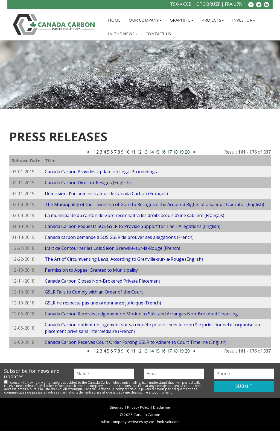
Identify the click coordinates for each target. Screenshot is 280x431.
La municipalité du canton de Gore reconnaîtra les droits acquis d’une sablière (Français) (134, 215)
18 (175, 152)
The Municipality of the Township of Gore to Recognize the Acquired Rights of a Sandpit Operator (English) (154, 204)
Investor (243, 20)
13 (145, 152)
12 (139, 152)
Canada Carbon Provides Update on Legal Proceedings (101, 172)
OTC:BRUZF (208, 4)
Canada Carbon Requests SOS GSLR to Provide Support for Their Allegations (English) (132, 226)
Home (114, 20)
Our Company (145, 20)
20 (187, 152)
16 (163, 152)
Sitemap (117, 407)
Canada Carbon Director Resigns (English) (88, 183)
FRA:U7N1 (235, 4)
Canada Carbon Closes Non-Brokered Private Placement (102, 281)
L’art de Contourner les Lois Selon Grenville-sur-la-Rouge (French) (112, 248)
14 (151, 152)
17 (169, 152)
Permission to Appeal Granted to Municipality (91, 270)
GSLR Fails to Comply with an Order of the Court (94, 292)
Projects (213, 20)
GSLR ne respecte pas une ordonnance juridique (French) (103, 303)
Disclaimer (161, 407)
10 (127, 152)
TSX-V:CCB (181, 4)
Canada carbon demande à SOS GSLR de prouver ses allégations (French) (119, 237)
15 (157, 152)
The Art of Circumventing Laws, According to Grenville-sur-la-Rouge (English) (124, 259)
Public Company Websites (121, 421)
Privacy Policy (138, 407)
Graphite (181, 20)
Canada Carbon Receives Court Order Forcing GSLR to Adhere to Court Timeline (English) (136, 342)
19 (181, 152)
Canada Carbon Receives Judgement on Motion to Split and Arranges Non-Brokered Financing (141, 314)
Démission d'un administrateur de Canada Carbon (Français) (106, 193)
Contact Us (158, 33)
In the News (122, 33)
